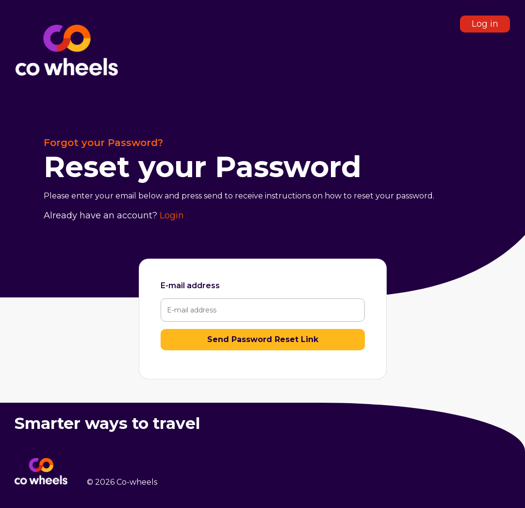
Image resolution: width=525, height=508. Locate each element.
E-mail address (190, 285)
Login (172, 215)
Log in (485, 23)
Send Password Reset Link (262, 339)
